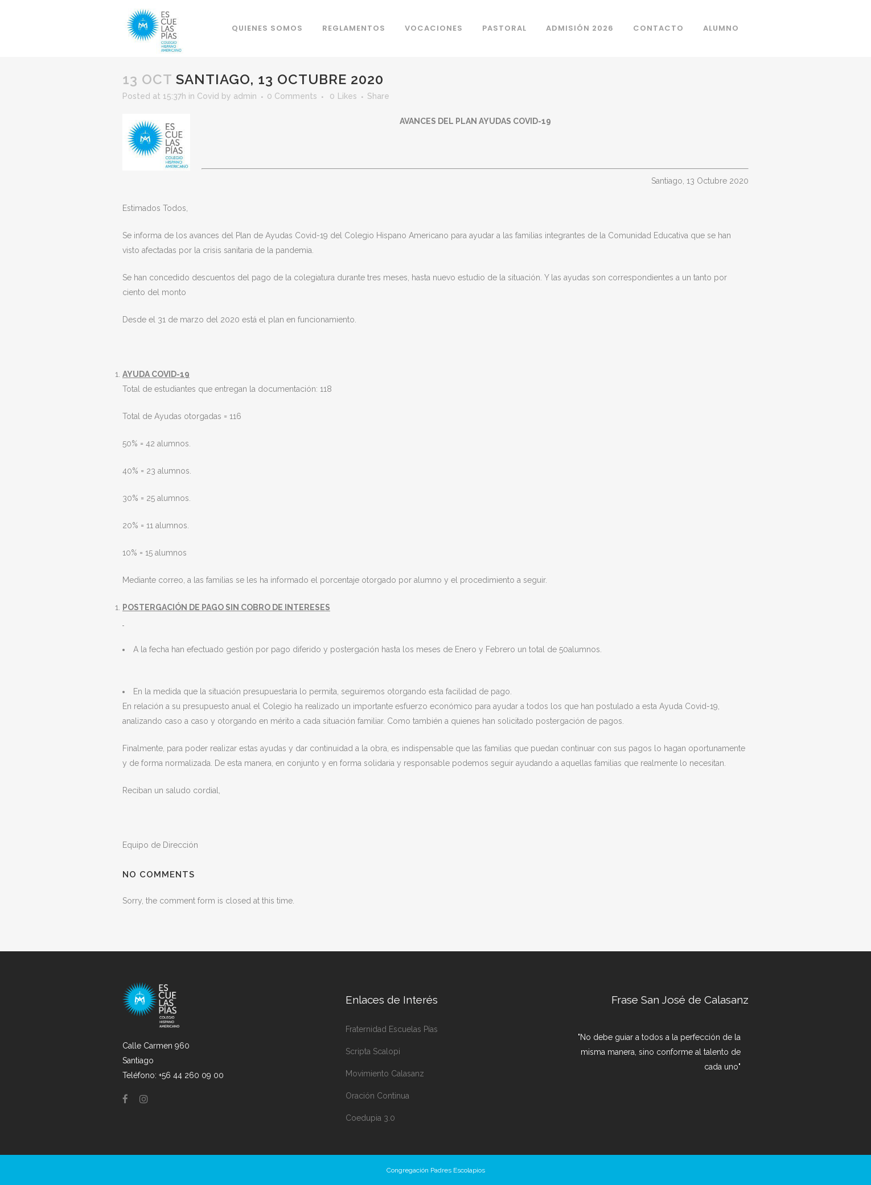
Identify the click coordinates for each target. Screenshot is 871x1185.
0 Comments (292, 96)
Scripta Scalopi (373, 1051)
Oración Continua (377, 1095)
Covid (208, 96)
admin (245, 96)
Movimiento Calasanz (385, 1073)
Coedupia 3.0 (370, 1117)
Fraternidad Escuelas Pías (392, 1029)
